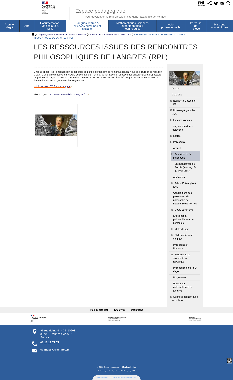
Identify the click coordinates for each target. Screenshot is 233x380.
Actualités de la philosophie (117, 34)
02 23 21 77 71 (49, 342)
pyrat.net (107, 371)
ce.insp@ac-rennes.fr (54, 349)
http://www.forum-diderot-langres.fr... (68, 94)
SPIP (133, 371)
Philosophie (95, 34)
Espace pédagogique (120, 13)
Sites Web (119, 310)
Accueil (176, 88)
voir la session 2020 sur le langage (52, 86)
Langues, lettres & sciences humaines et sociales (62, 34)
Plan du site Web (99, 310)
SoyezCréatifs (121, 371)
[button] (209, 3)
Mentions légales (129, 367)
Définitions (137, 310)
